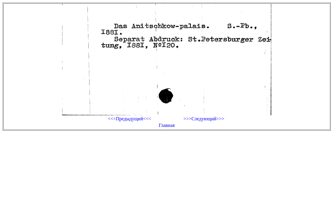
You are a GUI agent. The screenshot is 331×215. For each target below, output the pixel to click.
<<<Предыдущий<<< (129, 118)
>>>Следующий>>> (203, 118)
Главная (167, 125)
